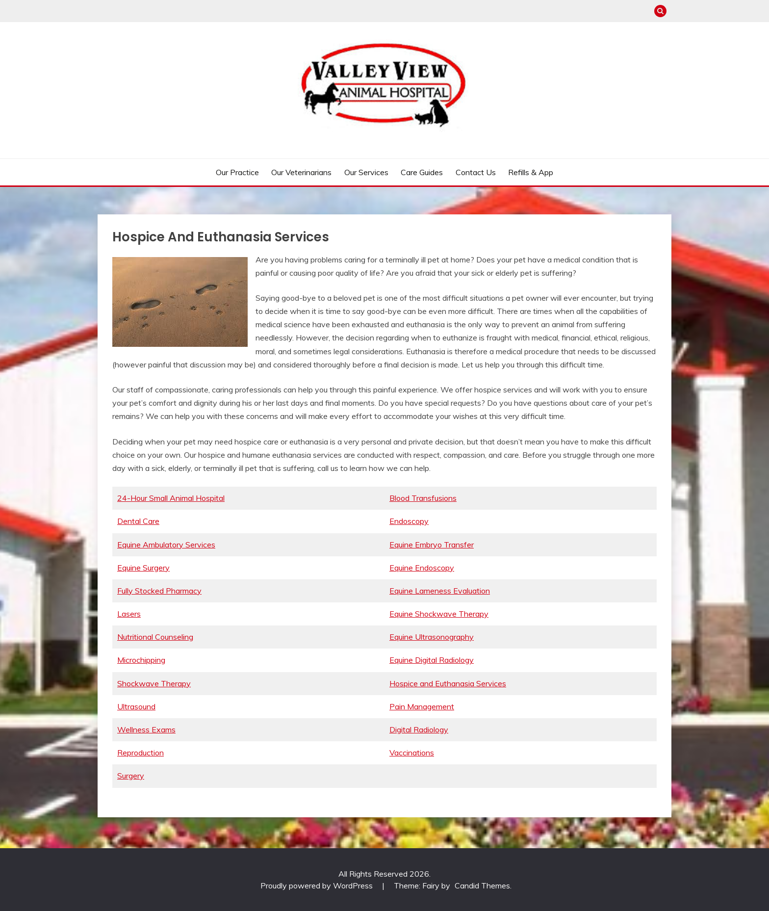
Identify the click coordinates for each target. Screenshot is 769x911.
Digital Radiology (418, 729)
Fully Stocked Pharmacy (159, 591)
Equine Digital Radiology (431, 660)
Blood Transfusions (423, 498)
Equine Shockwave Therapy (438, 614)
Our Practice (237, 172)
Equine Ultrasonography (431, 637)
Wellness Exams (146, 729)
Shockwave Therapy (154, 683)
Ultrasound (136, 706)
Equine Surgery (143, 568)
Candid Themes (482, 885)
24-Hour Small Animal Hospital (171, 498)
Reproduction (140, 752)
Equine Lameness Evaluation (439, 591)
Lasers (129, 614)
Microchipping (141, 660)
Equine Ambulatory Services (166, 544)
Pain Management (421, 706)
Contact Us (476, 172)
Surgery (130, 776)
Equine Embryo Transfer (431, 544)
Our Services (366, 172)
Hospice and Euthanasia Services (447, 683)
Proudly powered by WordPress (317, 885)
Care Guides (422, 172)
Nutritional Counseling (155, 637)
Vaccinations (411, 752)
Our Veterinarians (301, 172)
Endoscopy (409, 521)
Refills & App (530, 172)
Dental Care (138, 521)
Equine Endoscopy (421, 568)
